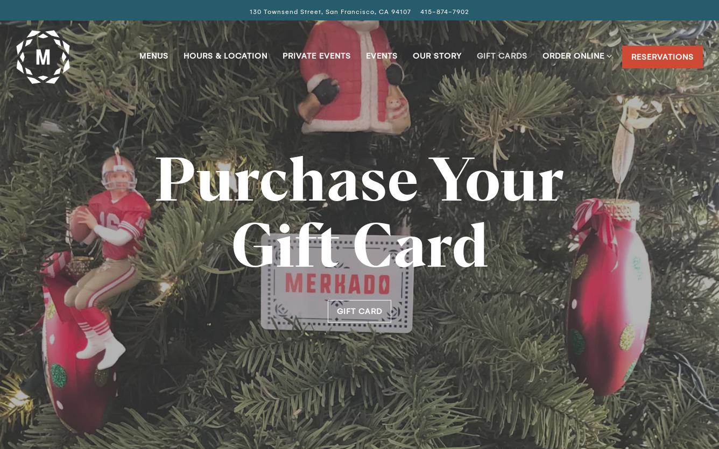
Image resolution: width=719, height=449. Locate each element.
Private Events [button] (317, 56)
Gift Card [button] (359, 311)
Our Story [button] (437, 56)
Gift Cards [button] (502, 56)
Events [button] (382, 56)
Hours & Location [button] (225, 56)
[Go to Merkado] (330, 12)
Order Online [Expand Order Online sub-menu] (575, 55)
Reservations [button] (662, 57)
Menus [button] (153, 56)
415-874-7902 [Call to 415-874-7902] (444, 12)
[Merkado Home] (43, 56)
